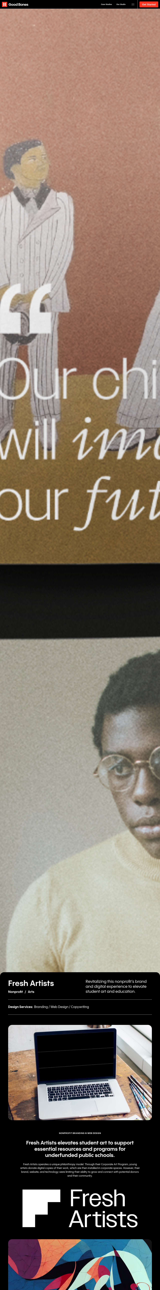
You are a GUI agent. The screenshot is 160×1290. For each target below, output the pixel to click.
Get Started (149, 4)
